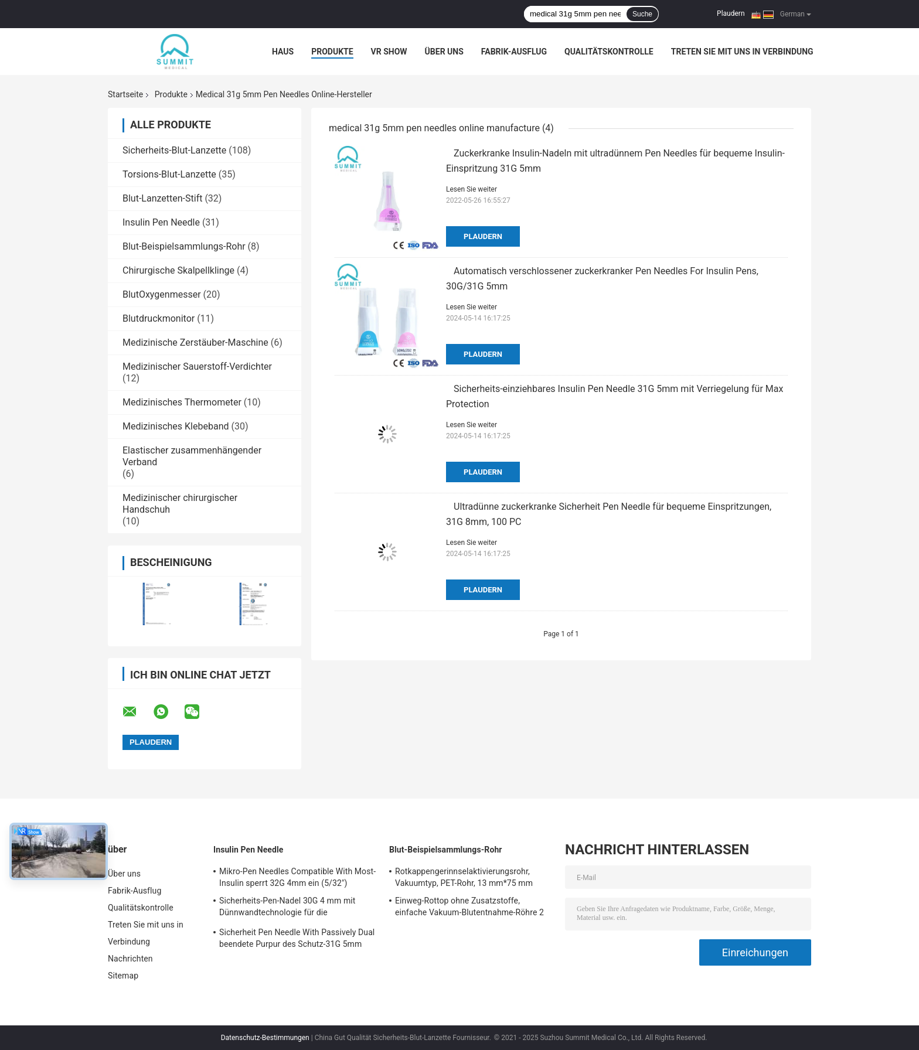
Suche (642, 14)
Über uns (444, 51)
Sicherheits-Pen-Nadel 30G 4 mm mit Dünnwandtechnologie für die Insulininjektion (287, 908)
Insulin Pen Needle (161, 222)
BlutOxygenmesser (161, 294)
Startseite (125, 94)
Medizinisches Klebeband (175, 426)
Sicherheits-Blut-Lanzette (174, 150)
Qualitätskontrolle (608, 51)
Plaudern (730, 13)
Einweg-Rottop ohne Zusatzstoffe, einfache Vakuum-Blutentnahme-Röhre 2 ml (469, 908)
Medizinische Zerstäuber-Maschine (195, 342)
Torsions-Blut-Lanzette (169, 174)
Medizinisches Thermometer (181, 402)
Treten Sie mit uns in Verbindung (742, 51)
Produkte (332, 51)
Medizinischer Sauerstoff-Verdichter (197, 366)
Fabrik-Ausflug (514, 51)
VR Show (389, 51)
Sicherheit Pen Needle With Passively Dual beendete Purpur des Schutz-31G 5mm (297, 938)
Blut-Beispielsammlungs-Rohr (184, 246)
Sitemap (123, 975)
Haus (283, 51)
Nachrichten (130, 958)
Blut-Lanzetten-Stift (162, 198)
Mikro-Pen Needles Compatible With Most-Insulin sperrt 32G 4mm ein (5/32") (297, 877)
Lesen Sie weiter (471, 189)
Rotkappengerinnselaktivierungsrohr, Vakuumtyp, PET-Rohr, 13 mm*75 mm (464, 877)
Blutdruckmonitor (158, 318)
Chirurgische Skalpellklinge (178, 270)
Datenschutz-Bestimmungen (265, 1038)
